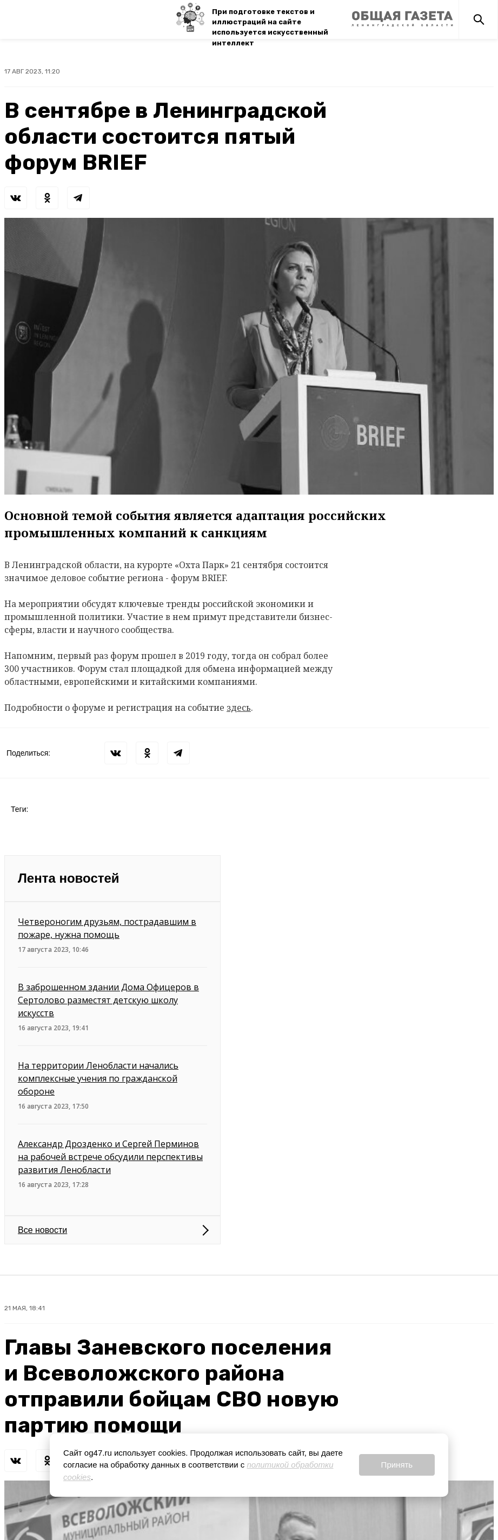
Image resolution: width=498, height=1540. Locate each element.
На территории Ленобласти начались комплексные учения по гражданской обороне (98, 1078)
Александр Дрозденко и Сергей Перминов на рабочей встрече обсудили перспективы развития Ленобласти (110, 1157)
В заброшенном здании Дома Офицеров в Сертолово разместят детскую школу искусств (108, 1000)
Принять (397, 1464)
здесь (239, 708)
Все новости (42, 1230)
